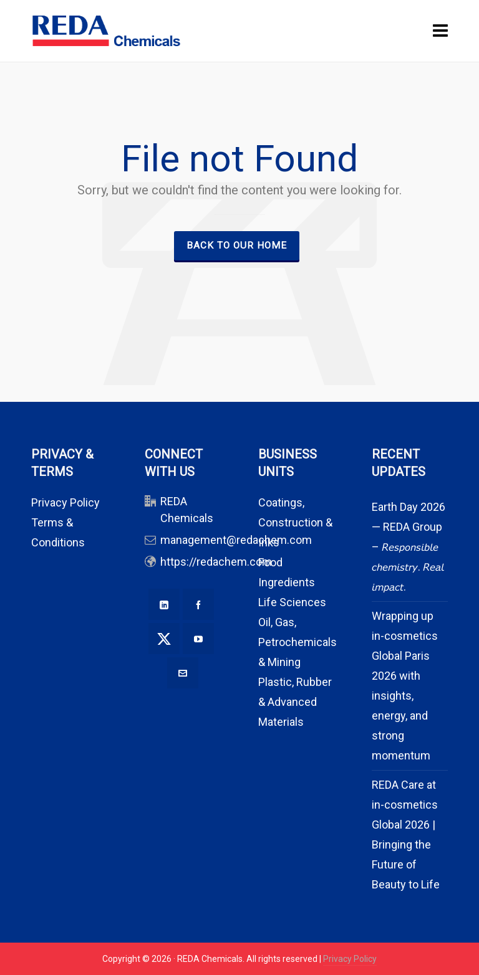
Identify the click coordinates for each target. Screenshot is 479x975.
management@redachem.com (236, 539)
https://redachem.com (216, 561)
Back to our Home (236, 245)
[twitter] (164, 638)
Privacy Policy (65, 502)
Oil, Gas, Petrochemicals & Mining (297, 642)
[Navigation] (440, 31)
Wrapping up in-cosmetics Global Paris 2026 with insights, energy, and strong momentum (405, 685)
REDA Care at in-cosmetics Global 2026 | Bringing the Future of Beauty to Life (406, 834)
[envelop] (182, 672)
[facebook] (198, 604)
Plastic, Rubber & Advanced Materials (295, 701)
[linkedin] (164, 604)
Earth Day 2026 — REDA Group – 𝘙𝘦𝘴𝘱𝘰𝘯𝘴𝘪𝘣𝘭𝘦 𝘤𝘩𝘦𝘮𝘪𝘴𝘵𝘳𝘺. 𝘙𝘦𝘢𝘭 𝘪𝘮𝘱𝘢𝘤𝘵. (408, 546)
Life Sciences (292, 602)
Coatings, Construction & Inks (295, 522)
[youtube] (198, 638)
